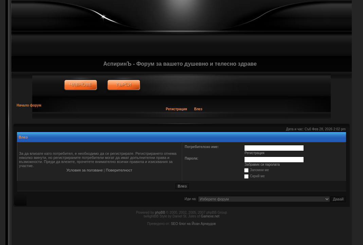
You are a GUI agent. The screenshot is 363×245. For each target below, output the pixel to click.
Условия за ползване (85, 170)
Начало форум (29, 105)
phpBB (160, 212)
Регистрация (176, 109)
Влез (198, 109)
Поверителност (119, 170)
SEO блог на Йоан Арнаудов (193, 224)
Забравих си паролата (262, 164)
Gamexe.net (210, 216)
